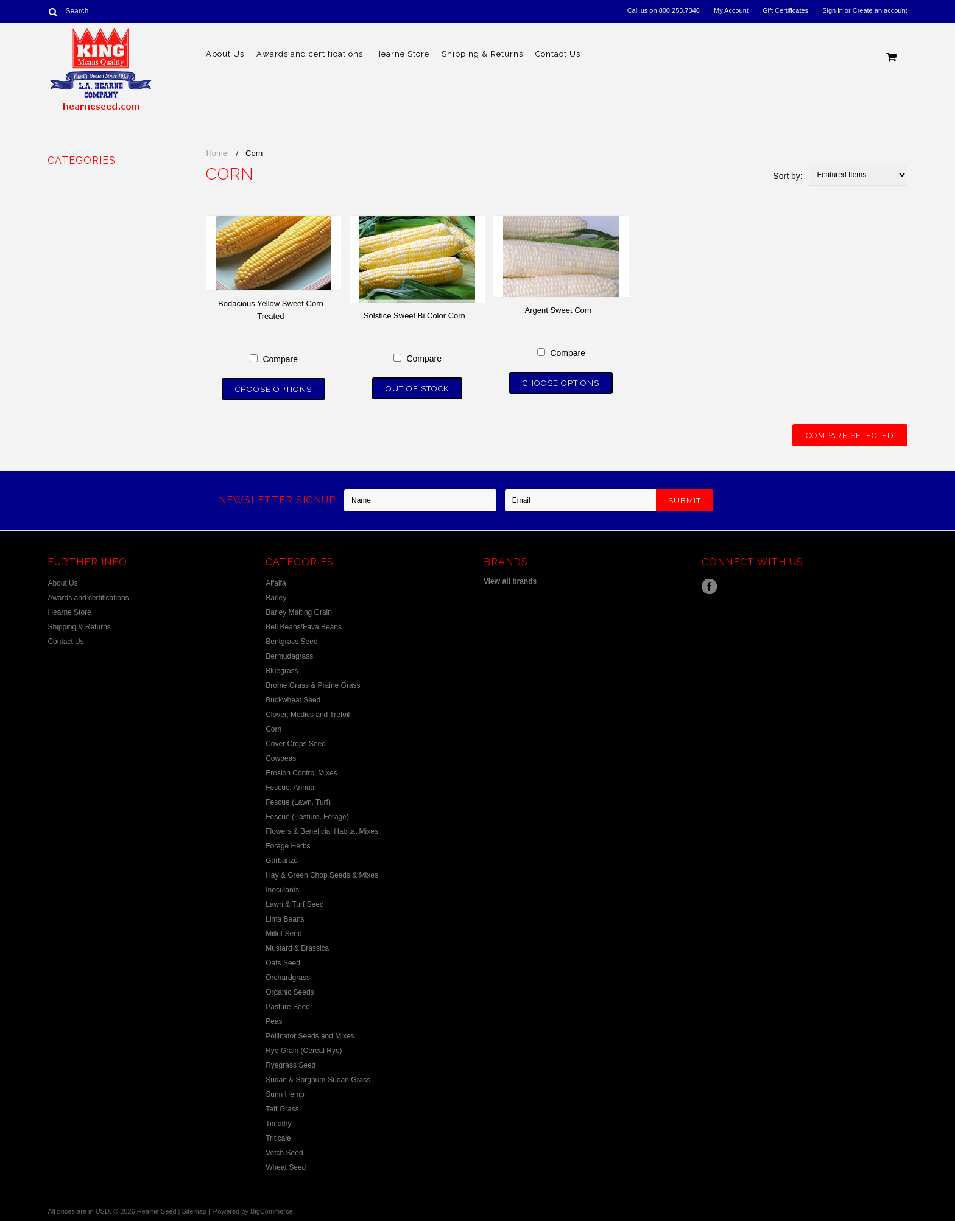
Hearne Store (402, 53)
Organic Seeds (290, 992)
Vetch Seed (284, 1153)
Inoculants (282, 890)
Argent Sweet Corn (557, 310)
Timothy (278, 1123)
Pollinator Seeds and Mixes (310, 1036)
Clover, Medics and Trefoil (308, 714)
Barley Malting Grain (299, 612)
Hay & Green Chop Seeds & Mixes (322, 875)
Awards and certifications (309, 53)
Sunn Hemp (285, 1094)
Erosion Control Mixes (301, 773)
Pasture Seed (288, 1006)
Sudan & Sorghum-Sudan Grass (318, 1080)
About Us (225, 53)
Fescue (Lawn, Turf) (298, 802)
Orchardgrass (288, 977)
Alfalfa (276, 583)
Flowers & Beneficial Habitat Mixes (322, 831)
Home (216, 153)
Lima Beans (285, 919)
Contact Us (557, 53)
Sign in (832, 10)
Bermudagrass (289, 656)
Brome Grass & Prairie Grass (313, 685)
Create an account (880, 10)
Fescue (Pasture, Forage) (307, 817)
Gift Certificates (785, 10)
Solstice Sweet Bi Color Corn (414, 315)
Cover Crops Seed (296, 744)
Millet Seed (283, 933)
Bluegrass (282, 670)
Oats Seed (283, 963)
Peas (274, 1021)
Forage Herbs (288, 846)
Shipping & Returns (482, 53)
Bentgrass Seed (291, 641)
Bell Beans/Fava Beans (304, 627)
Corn (273, 729)
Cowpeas (281, 758)
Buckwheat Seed (293, 700)
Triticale (278, 1138)
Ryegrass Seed (290, 1065)
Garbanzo (282, 860)
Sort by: (787, 176)
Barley (276, 597)
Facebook (709, 586)
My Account (731, 10)
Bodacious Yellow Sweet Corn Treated (270, 310)
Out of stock (417, 388)
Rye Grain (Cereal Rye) (304, 1050)
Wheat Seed (286, 1167)
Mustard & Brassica (297, 948)
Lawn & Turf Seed (294, 904)
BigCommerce (271, 1211)
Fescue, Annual (291, 787)
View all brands (510, 581)
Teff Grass (282, 1109)
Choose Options (273, 389)
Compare (280, 359)
